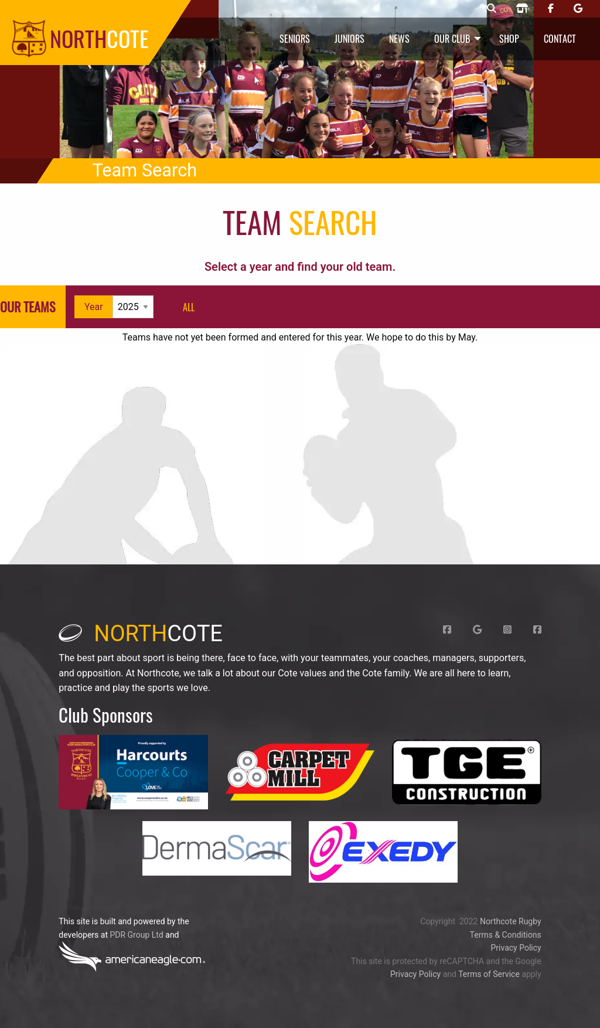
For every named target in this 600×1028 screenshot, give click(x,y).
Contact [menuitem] (560, 39)
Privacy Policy (515, 947)
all (189, 307)
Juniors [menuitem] (349, 39)
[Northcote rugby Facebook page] (551, 9)
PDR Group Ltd (136, 935)
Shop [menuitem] (509, 39)
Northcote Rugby (510, 921)
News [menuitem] (399, 39)
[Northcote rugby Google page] (578, 9)
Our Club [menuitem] (452, 39)
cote (141, 633)
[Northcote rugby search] (491, 9)
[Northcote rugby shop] (522, 9)
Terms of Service (489, 974)
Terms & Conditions (505, 935)
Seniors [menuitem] (294, 39)
